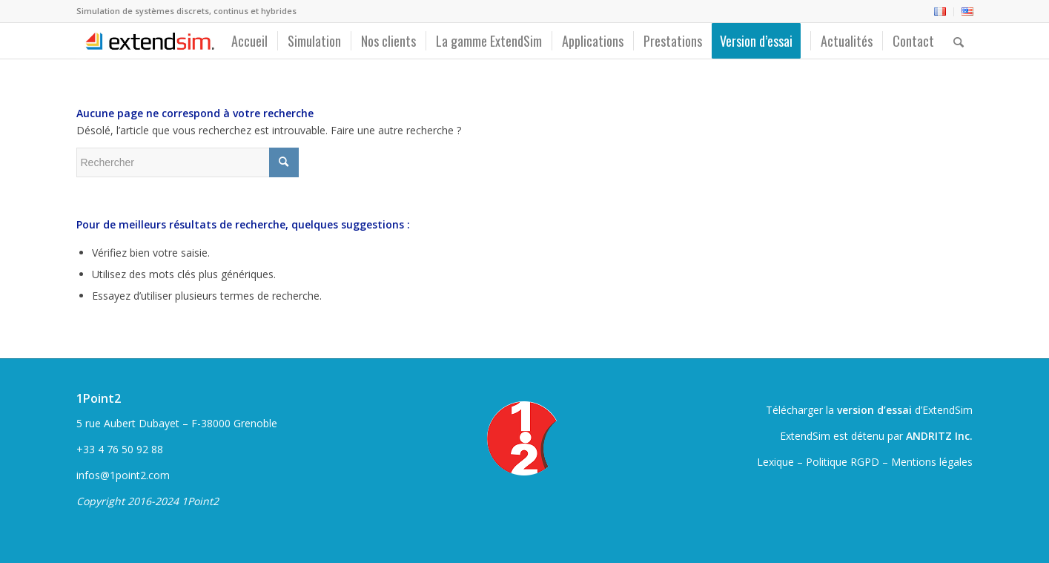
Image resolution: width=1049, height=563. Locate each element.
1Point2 (98, 398)
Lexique (775, 462)
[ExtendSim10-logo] (148, 41)
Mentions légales (932, 462)
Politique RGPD (842, 462)
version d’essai (874, 410)
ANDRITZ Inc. (939, 436)
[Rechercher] (958, 41)
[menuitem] (940, 11)
